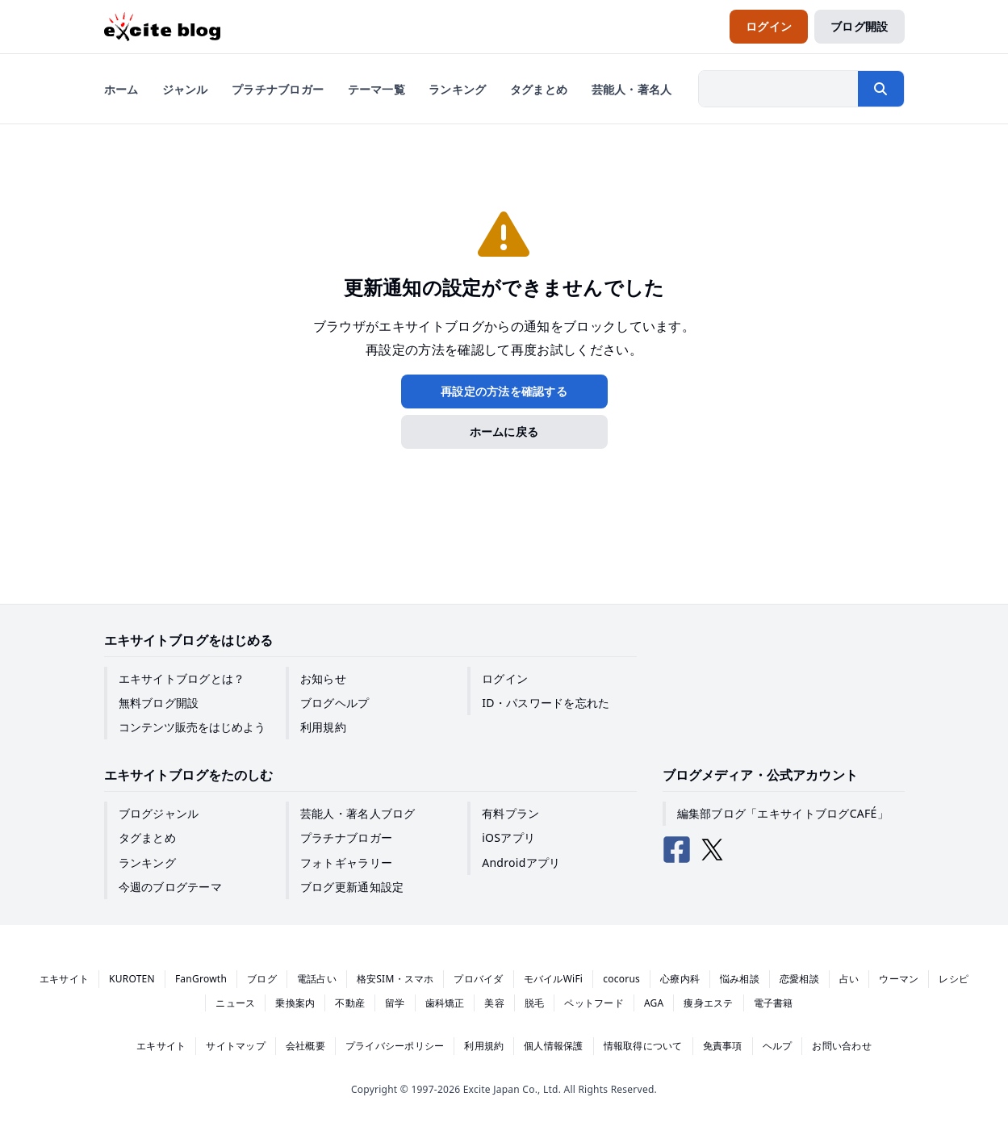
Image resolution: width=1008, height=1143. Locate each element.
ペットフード (593, 1003)
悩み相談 (739, 979)
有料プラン (510, 813)
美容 (494, 1003)
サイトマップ (235, 1046)
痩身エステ (708, 1003)
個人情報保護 (553, 1046)
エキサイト (64, 979)
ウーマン (898, 979)
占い (849, 979)
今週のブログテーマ (171, 886)
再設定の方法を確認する (504, 391)
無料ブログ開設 (159, 702)
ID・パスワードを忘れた (545, 702)
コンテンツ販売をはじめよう (192, 727)
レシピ (953, 979)
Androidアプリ (521, 862)
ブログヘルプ (335, 702)
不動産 (350, 1003)
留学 (394, 1003)
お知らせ (323, 678)
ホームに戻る (504, 431)
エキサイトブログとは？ (182, 678)
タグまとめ (147, 837)
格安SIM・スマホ (395, 979)
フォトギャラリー (346, 862)
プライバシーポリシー (394, 1046)
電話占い (317, 979)
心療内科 (680, 979)
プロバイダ (478, 979)
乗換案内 (295, 1003)
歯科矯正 (445, 1003)
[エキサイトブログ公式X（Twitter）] (712, 850)
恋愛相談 (799, 979)
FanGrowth (201, 979)
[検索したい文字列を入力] (779, 89)
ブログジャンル (159, 813)
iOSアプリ (508, 837)
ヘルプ (778, 1046)
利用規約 (323, 727)
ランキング (147, 862)
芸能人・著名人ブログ (358, 813)
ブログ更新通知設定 (352, 886)
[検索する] (880, 89)
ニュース (235, 1003)
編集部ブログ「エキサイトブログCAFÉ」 (783, 813)
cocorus (621, 979)
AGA (654, 1003)
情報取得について (643, 1046)
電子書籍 (773, 1003)
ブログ (262, 979)
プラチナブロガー (346, 837)
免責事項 (722, 1046)
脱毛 (534, 1003)
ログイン (505, 678)
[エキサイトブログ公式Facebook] (677, 850)
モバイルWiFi (553, 979)
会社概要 (305, 1046)
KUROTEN (132, 979)
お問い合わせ (841, 1046)
